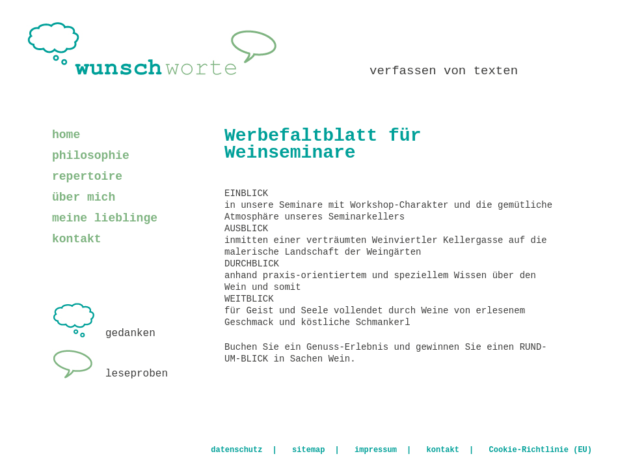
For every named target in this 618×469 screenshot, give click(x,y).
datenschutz (236, 450)
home (66, 134)
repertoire (87, 176)
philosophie (90, 155)
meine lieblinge (104, 218)
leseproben (110, 374)
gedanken (103, 333)
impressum (376, 450)
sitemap (308, 450)
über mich (83, 197)
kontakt (76, 239)
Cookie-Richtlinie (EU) (540, 450)
